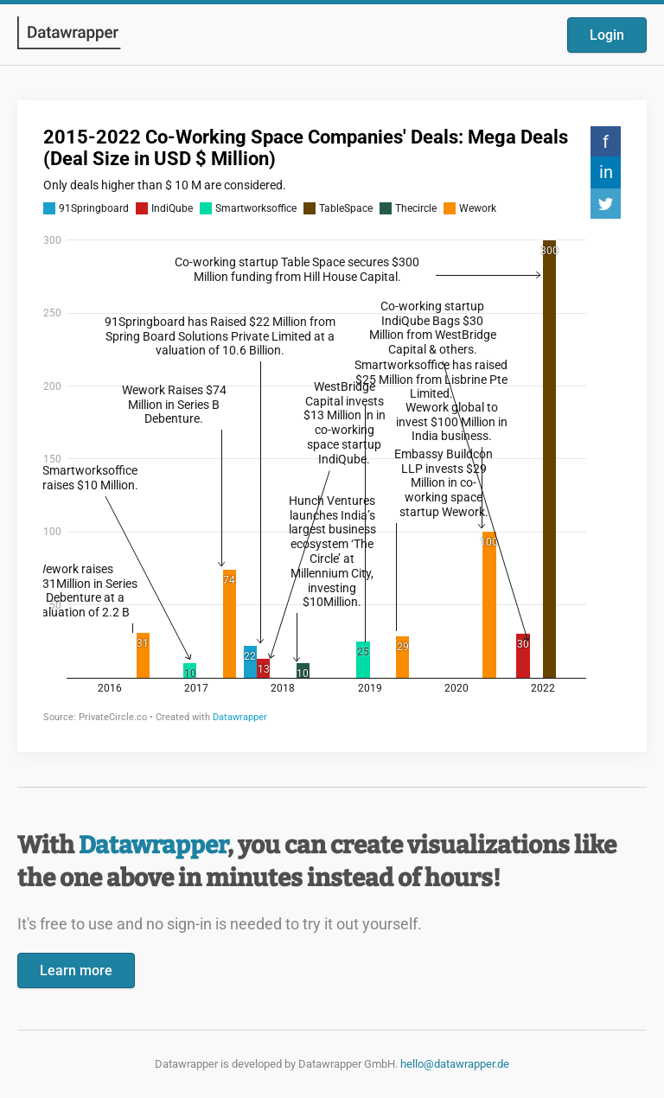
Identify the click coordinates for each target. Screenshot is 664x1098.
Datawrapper (153, 845)
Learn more (76, 970)
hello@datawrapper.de (454, 1063)
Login (607, 35)
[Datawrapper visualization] (332, 424)
